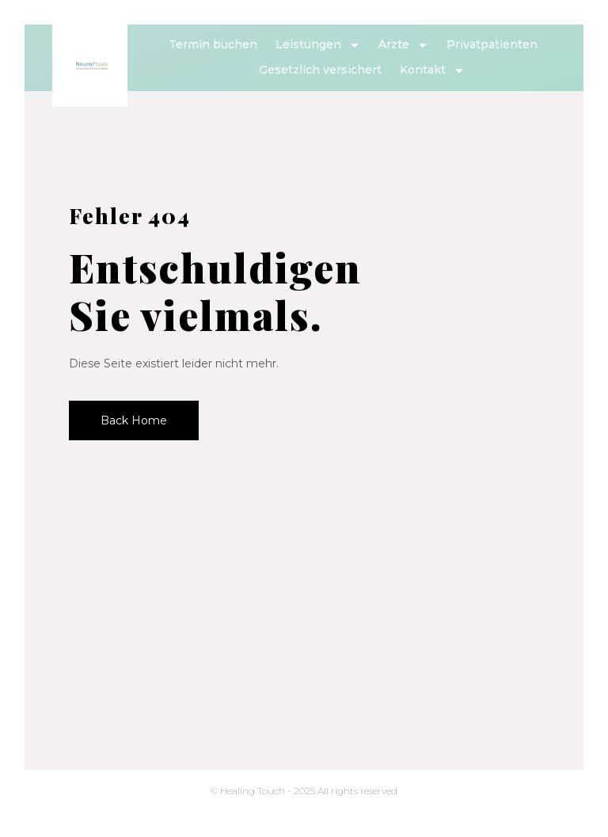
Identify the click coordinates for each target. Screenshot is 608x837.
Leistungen (318, 45)
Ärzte (403, 45)
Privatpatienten (492, 44)
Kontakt (432, 70)
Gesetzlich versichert (320, 70)
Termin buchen (213, 44)
